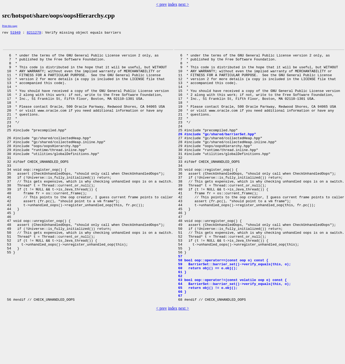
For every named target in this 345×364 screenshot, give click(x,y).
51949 (15, 33)
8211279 (34, 33)
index (172, 4)
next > (183, 4)
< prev (161, 4)
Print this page (9, 25)
